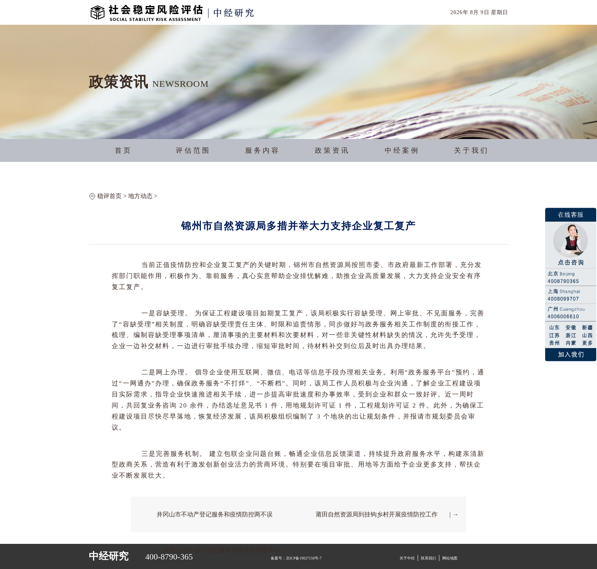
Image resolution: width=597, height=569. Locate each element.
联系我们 (428, 558)
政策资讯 (332, 150)
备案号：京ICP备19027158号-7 (296, 558)
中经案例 (402, 150)
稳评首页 (109, 196)
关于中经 (407, 558)
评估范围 (193, 150)
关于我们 (471, 150)
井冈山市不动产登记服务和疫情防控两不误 (215, 514)
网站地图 (449, 558)
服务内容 (262, 150)
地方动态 (140, 196)
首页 (123, 150)
